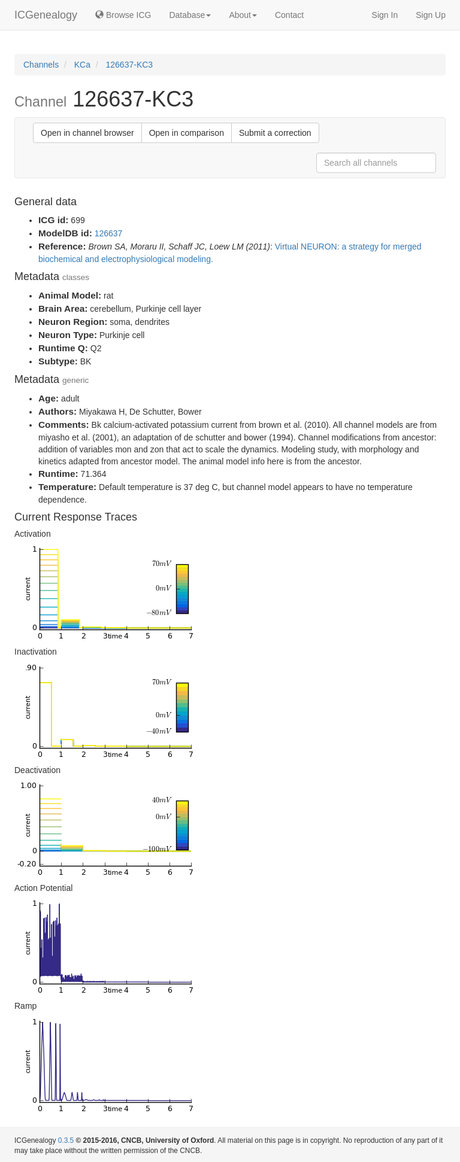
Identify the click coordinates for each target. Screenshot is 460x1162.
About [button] (243, 15)
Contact (289, 15)
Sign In (385, 15)
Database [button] (190, 15)
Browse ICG (123, 15)
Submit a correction (275, 133)
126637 (109, 233)
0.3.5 (66, 1140)
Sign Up (431, 15)
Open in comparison (186, 133)
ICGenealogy (45, 15)
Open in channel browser (87, 133)
